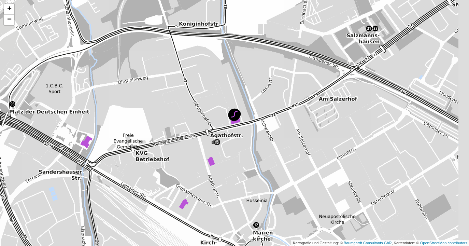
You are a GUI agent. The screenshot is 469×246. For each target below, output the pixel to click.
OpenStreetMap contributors (443, 243)
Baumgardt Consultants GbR (368, 243)
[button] (234, 114)
